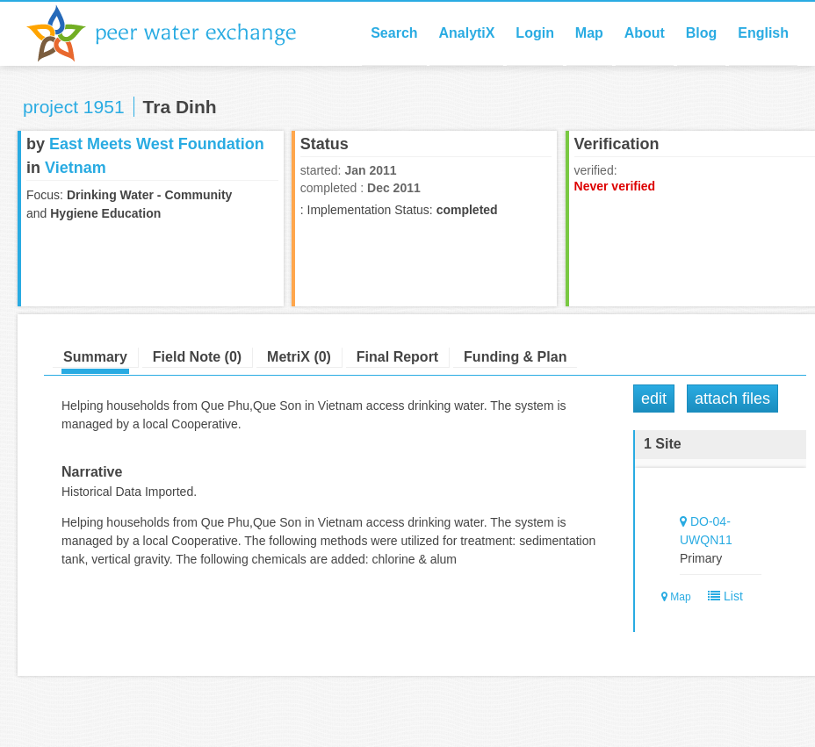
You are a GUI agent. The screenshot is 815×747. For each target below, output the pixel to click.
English (763, 32)
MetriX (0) (299, 356)
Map (589, 32)
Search (394, 32)
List (721, 596)
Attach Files (732, 398)
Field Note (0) (197, 356)
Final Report (397, 356)
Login (535, 32)
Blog (702, 32)
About (644, 32)
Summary (95, 356)
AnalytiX (466, 32)
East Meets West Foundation (156, 144)
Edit (654, 398)
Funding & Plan (515, 356)
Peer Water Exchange (176, 33)
